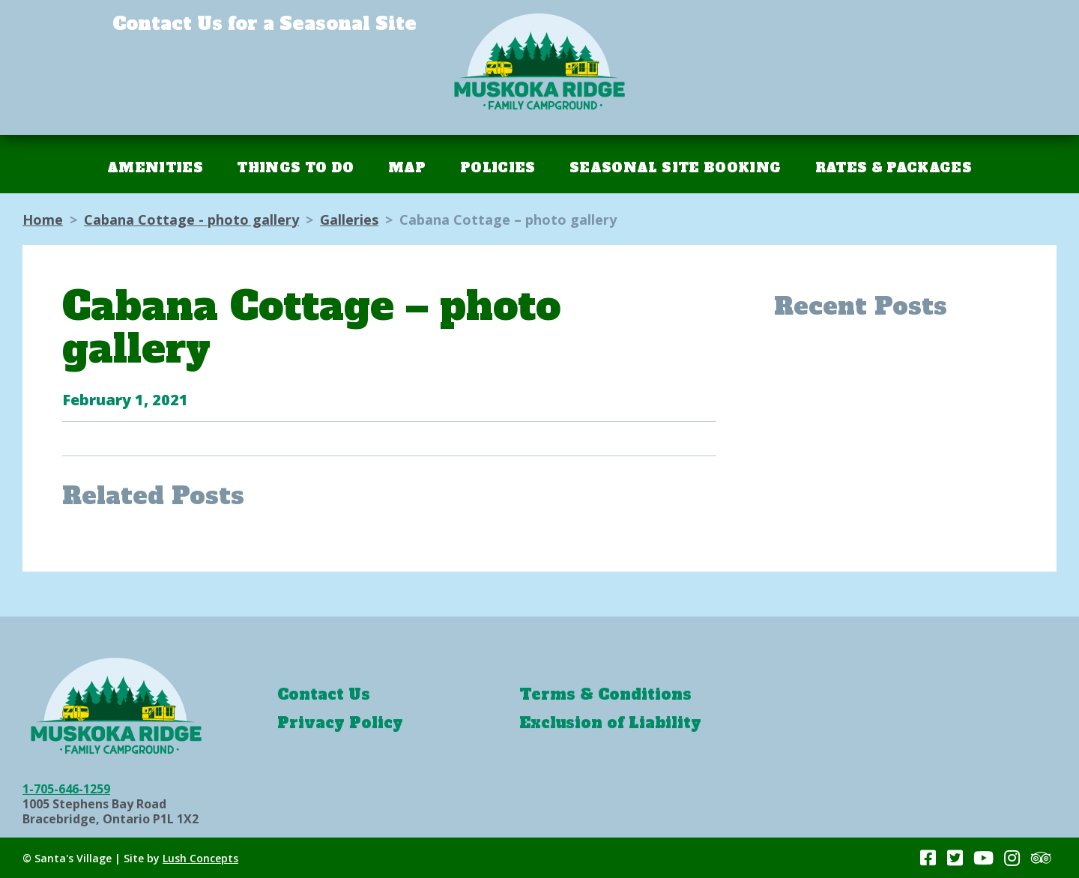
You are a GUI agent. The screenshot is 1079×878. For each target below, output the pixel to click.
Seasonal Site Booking (675, 168)
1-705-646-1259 (66, 789)
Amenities (155, 168)
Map (407, 168)
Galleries (349, 219)
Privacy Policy (340, 722)
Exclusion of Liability (610, 722)
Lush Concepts (200, 858)
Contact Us (323, 694)
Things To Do (295, 168)
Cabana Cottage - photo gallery (191, 219)
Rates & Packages (893, 168)
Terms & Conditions (605, 694)
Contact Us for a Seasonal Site (264, 23)
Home (42, 219)
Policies (498, 168)
